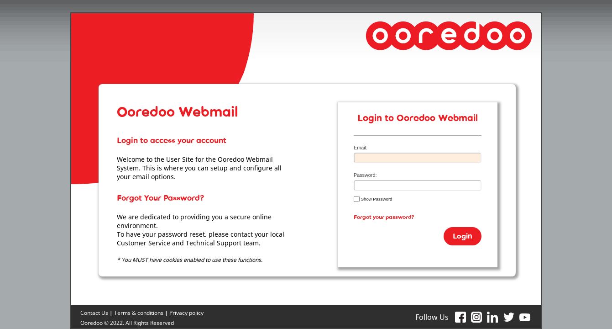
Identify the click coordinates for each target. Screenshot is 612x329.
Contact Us (94, 313)
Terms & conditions (138, 313)
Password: (365, 175)
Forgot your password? (384, 219)
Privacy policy (186, 313)
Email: (360, 147)
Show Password (373, 199)
